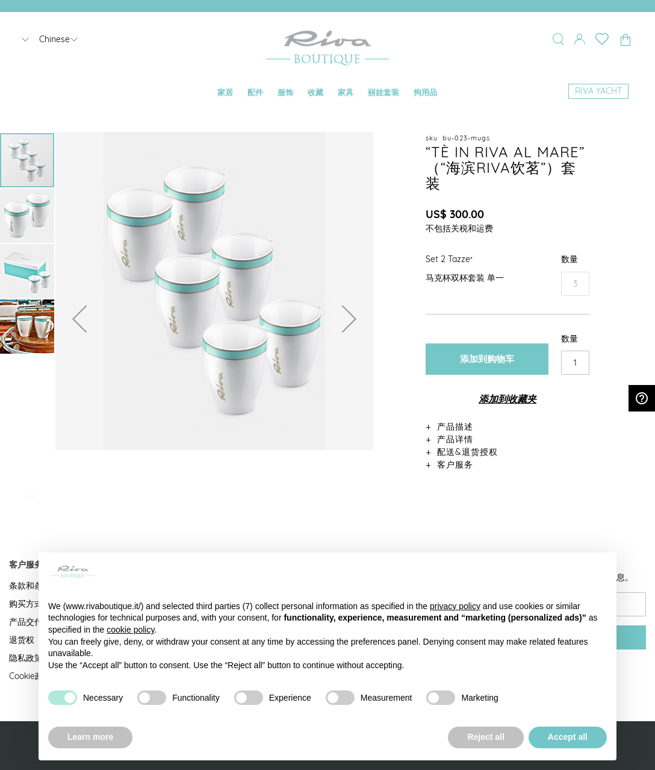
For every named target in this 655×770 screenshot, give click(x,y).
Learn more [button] (90, 737)
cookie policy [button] (130, 629)
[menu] (327, 93)
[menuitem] (225, 92)
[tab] (507, 426)
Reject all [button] (485, 737)
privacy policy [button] (455, 606)
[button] (79, 319)
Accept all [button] (568, 737)
